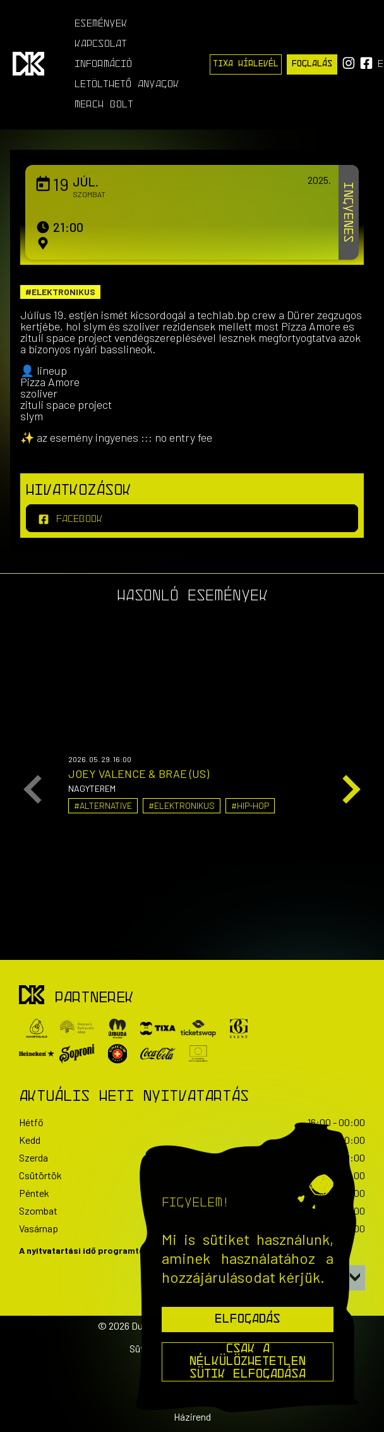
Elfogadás (247, 1319)
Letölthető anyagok (127, 85)
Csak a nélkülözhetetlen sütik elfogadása (247, 1362)
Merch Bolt (104, 105)
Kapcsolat (101, 44)
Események (101, 24)
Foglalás (312, 64)
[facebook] (192, 518)
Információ (103, 64)
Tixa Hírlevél (246, 64)
